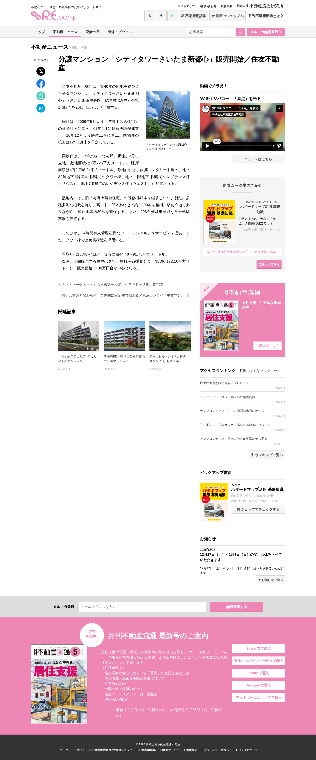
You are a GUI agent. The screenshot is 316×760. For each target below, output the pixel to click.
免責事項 (191, 750)
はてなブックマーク (265, 371)
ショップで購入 (258, 648)
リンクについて (247, 750)
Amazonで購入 (259, 685)
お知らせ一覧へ (270, 580)
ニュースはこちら (258, 159)
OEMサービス (170, 750)
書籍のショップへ (227, 16)
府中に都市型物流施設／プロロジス (242, 385)
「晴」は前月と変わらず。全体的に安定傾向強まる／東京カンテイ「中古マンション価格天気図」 (123, 295)
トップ (39, 32)
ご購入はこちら (269, 264)
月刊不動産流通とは (265, 16)
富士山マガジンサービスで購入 (258, 661)
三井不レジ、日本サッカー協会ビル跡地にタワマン (242, 427)
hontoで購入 (259, 673)
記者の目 (93, 32)
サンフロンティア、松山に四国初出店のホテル (242, 413)
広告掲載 (226, 6)
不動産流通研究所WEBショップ (111, 750)
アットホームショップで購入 (259, 697)
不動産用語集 (193, 16)
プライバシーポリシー (217, 750)
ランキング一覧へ (267, 455)
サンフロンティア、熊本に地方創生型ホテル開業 (242, 441)
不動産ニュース (65, 32)
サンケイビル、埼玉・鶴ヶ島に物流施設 (242, 399)
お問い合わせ (207, 6)
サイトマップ (186, 6)
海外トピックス (120, 32)
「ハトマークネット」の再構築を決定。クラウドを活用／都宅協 (110, 284)
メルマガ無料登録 (266, 32)
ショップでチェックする (258, 509)
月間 (242, 371)
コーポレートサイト (71, 750)
